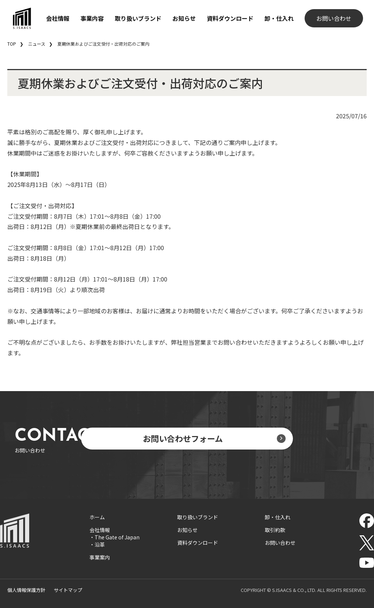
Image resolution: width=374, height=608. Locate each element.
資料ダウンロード (230, 18)
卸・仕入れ (279, 18)
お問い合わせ (333, 18)
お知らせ (184, 18)
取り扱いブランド (138, 18)
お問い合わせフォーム (183, 438)
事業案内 (99, 557)
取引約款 (275, 530)
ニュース (36, 44)
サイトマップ (68, 589)
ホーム (97, 517)
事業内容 (92, 18)
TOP (11, 44)
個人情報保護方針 (26, 589)
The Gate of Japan (117, 537)
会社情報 (57, 18)
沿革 (100, 544)
